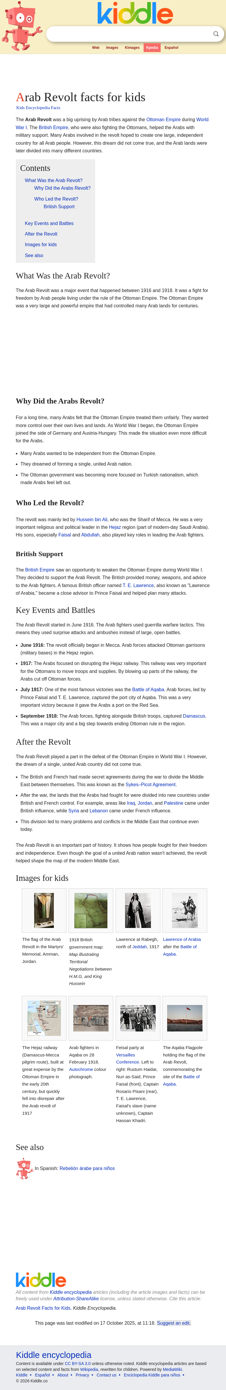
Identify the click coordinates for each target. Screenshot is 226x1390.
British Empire (53, 127)
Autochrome (81, 1069)
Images (112, 48)
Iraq (131, 803)
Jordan (145, 803)
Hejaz (115, 527)
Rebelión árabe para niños (87, 1168)
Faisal (65, 534)
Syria (73, 810)
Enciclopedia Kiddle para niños (152, 1375)
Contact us (107, 1375)
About (62, 1375)
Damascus (194, 716)
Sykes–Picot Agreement (151, 784)
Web (95, 48)
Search (216, 34)
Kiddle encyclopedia (71, 1292)
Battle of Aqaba (148, 689)
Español (171, 48)
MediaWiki (172, 1369)
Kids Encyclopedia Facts (38, 107)
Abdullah (90, 534)
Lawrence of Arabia (182, 939)
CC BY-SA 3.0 (77, 1363)
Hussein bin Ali (92, 519)
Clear (204, 34)
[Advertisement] (113, 70)
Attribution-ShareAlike (76, 1298)
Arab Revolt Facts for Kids (43, 1308)
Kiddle (22, 1375)
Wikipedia (89, 1369)
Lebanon (98, 810)
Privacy (82, 1375)
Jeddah (139, 946)
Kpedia (152, 48)
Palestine (173, 803)
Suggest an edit (173, 1323)
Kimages (132, 48)
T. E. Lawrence (138, 585)
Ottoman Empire (163, 119)
